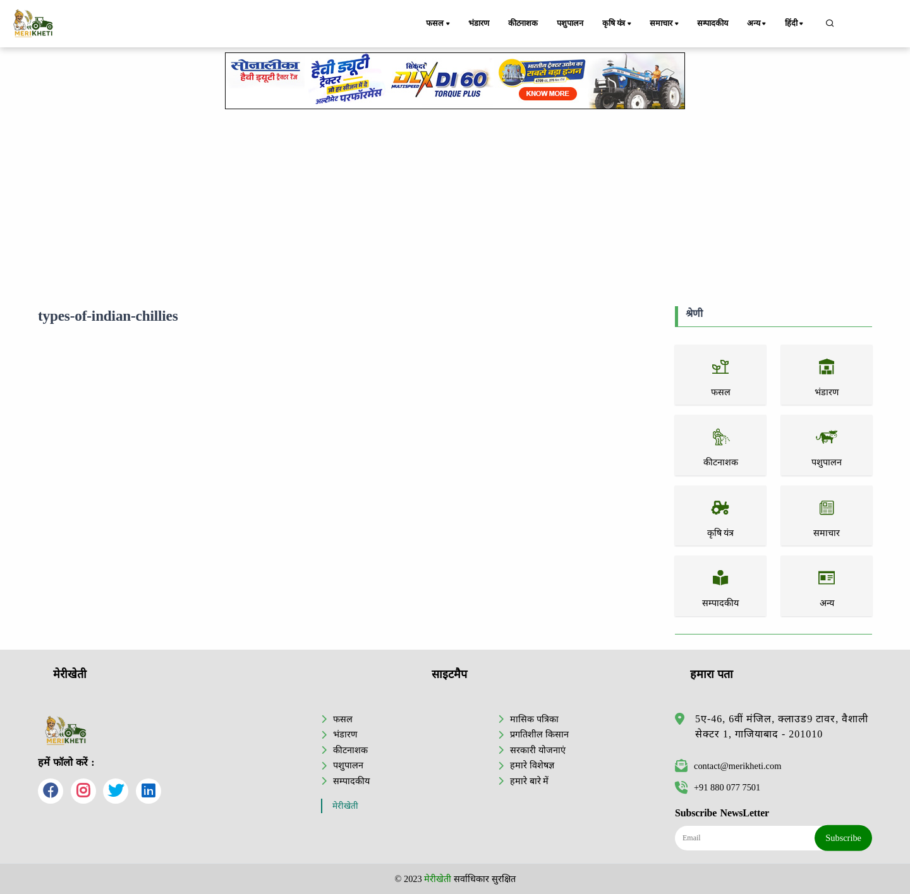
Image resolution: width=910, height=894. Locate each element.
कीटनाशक (523, 23)
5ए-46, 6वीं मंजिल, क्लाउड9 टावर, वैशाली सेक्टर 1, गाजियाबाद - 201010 (781, 726)
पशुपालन (570, 23)
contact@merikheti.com (728, 766)
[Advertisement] (455, 205)
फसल (438, 24)
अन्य (757, 24)
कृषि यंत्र (617, 24)
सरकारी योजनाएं (538, 750)
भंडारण (478, 23)
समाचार (665, 24)
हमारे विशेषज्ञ (532, 765)
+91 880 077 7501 (717, 787)
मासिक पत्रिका (534, 719)
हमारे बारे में (529, 781)
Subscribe (843, 838)
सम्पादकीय (712, 23)
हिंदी (795, 24)
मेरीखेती (345, 806)
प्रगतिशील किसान (539, 734)
